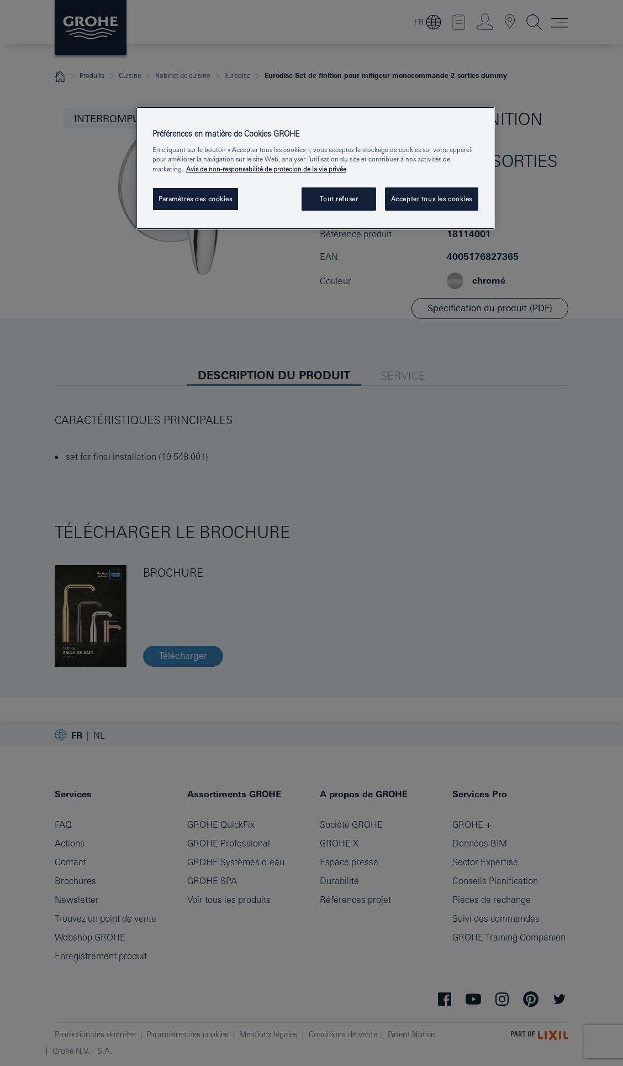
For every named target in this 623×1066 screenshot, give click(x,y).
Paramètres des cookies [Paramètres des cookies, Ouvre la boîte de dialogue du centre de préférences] (196, 198)
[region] (315, 168)
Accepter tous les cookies (431, 198)
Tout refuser (339, 198)
